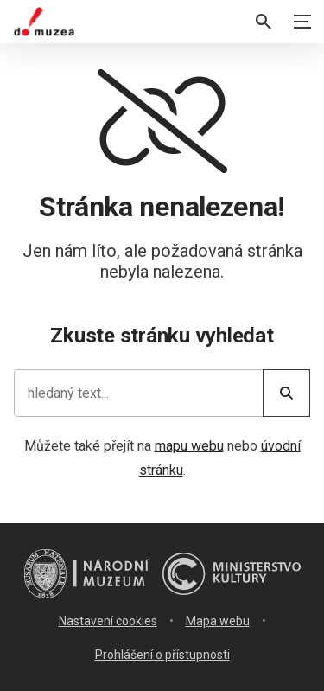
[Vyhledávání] (263, 21)
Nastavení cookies (108, 621)
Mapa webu (218, 621)
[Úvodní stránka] (44, 21)
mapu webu (189, 446)
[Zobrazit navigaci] (302, 21)
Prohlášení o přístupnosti (162, 655)
